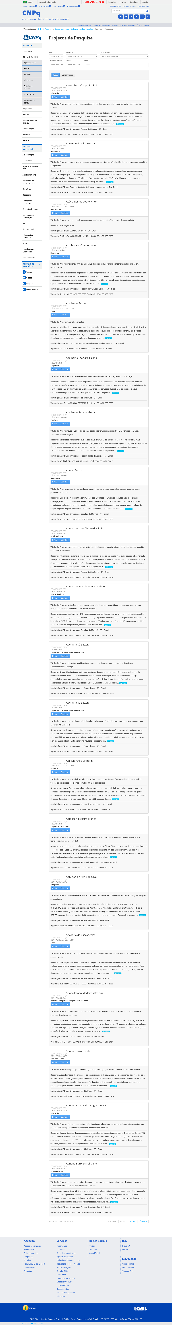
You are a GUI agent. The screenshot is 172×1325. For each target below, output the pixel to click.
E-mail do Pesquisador (127, 25)
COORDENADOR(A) (59, 88)
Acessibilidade (115, 6)
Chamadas (28, 80)
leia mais (120, 124)
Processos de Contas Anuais (28, 182)
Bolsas (27, 68)
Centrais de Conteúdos (28, 265)
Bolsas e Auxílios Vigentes (82, 29)
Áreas (68, 61)
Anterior (123, 1221)
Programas (27, 109)
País (51, 52)
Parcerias (26, 135)
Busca (85, 61)
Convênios (27, 189)
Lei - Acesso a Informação (28, 216)
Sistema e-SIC (28, 229)
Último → (143, 1221)
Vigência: (55, 134)
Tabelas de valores (28, 87)
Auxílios (27, 74)
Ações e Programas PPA (31, 167)
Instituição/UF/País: (60, 129)
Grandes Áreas (55, 61)
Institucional (27, 51)
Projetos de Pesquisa (104, 29)
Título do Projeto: (59, 104)
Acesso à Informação (28, 148)
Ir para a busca (59, 6)
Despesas (27, 195)
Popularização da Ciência (30, 121)
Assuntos (49, 29)
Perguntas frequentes (84, 25)
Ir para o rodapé (73, 6)
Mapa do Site (143, 6)
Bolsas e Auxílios (62, 29)
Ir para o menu (45, 6)
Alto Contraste (129, 6)
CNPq (40, 29)
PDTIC (25, 243)
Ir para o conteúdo (30, 6)
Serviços (115, 25)
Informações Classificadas (28, 236)
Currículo (64, 97)
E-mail (55, 97)
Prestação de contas (29, 101)
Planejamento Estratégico (28, 250)
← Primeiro (112, 1221)
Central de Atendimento (102, 25)
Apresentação (30, 63)
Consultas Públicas (30, 209)
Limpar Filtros (67, 75)
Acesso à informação (48, 2)
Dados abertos (29, 258)
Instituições (105, 52)
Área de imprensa (143, 25)
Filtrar (55, 75)
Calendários (29, 94)
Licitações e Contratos (27, 202)
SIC (24, 223)
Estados (69, 52)
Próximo (133, 1221)
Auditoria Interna (29, 175)
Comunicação (28, 129)
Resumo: (55, 113)
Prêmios (26, 114)
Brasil (30, 2)
